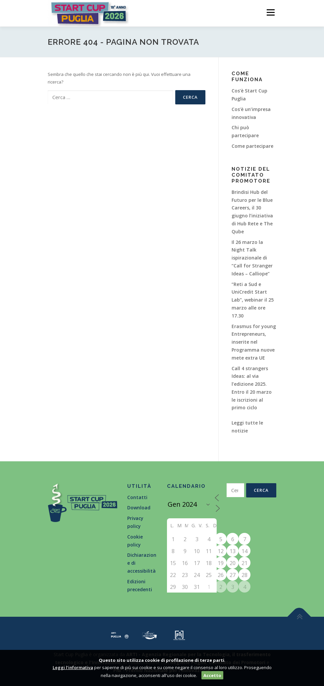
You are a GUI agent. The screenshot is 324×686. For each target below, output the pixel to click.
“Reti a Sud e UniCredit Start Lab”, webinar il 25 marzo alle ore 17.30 (253, 300)
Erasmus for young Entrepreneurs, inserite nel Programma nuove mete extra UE (254, 342)
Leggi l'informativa (73, 667)
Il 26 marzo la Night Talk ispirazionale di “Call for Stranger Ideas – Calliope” (252, 258)
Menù (270, 12)
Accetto (212, 675)
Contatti (137, 497)
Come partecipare (252, 146)
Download (138, 507)
